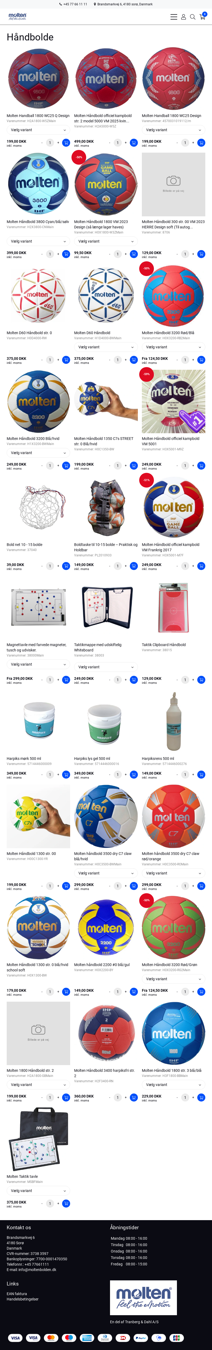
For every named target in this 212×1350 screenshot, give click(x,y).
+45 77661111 (37, 1264)
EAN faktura (17, 1294)
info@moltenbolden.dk (37, 1270)
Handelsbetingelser (23, 1299)
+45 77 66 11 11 (73, 4)
